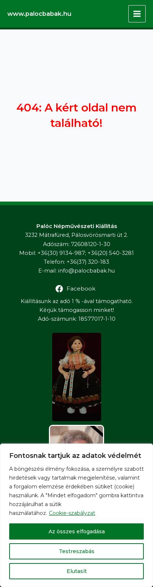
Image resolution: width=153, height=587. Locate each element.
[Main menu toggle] (137, 13)
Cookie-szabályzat (72, 513)
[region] (76, 515)
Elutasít (77, 571)
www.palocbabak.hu (39, 13)
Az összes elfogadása (77, 531)
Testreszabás (77, 551)
